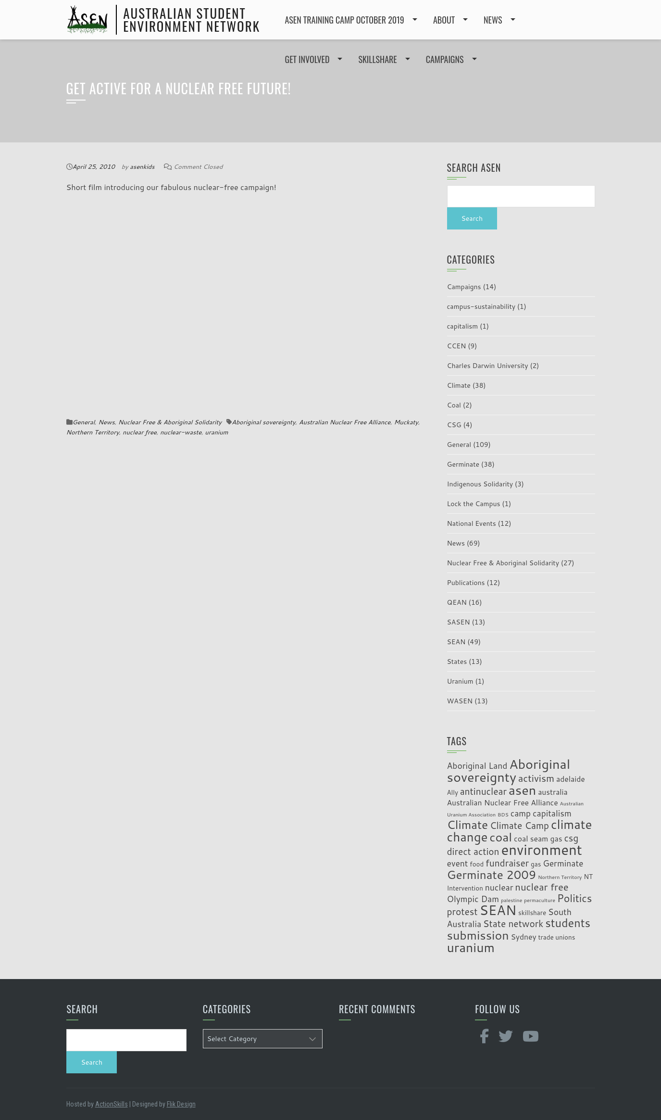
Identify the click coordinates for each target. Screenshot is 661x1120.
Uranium (460, 681)
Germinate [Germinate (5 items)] (563, 863)
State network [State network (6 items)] (513, 923)
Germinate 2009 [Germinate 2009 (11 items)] (491, 874)
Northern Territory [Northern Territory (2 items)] (560, 876)
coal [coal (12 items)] (500, 836)
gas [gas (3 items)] (536, 863)
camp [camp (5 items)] (521, 813)
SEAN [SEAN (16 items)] (497, 910)
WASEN (460, 701)
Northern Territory (92, 432)
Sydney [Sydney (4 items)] (523, 936)
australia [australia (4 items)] (553, 792)
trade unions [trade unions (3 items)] (556, 937)
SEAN (456, 642)
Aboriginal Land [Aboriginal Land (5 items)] (477, 766)
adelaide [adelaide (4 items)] (570, 779)
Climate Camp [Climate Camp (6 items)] (519, 825)
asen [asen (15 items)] (522, 789)
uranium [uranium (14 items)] (471, 947)
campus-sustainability (481, 306)
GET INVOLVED (307, 59)
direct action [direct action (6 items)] (473, 851)
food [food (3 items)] (477, 863)
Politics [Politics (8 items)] (574, 898)
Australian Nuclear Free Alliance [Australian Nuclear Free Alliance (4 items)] (502, 802)
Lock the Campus (473, 504)
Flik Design (181, 1104)
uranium (216, 432)
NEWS (493, 19)
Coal (454, 405)
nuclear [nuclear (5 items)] (499, 887)
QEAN (457, 602)
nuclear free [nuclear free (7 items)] (541, 887)
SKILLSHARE (377, 59)
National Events (471, 523)
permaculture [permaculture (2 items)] (539, 900)
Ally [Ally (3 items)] (452, 792)
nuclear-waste (180, 432)
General (84, 422)
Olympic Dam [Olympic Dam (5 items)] (473, 899)
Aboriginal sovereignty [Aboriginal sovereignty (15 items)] (509, 770)
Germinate (463, 464)
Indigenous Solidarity (480, 484)
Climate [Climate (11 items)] (467, 824)
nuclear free (140, 432)
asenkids (142, 166)
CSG (454, 425)
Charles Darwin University (487, 365)
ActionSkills (111, 1104)
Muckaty (406, 422)
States (457, 661)
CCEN (456, 346)
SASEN (458, 622)
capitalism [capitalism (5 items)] (552, 813)
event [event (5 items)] (457, 863)
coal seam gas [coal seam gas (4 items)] (538, 838)
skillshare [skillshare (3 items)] (532, 912)
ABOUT (444, 19)
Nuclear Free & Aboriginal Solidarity (170, 422)
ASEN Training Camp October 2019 (344, 19)
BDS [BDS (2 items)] (503, 814)
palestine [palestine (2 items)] (511, 900)
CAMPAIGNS (445, 59)
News (106, 422)
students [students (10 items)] (567, 923)
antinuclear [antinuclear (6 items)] (483, 791)
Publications (466, 582)
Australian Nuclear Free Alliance (344, 422)
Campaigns (464, 287)
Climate (459, 385)
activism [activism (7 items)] (536, 778)
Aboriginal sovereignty (264, 422)
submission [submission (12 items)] (478, 935)
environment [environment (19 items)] (541, 849)
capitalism (462, 326)
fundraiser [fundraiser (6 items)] (507, 862)
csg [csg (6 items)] (571, 837)
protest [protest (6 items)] (462, 911)
